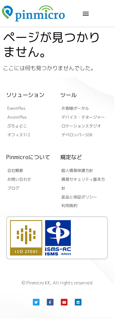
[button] (86, 13)
